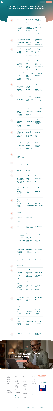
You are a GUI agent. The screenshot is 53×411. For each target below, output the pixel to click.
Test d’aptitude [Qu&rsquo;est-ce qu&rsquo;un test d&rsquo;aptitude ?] (38, 323)
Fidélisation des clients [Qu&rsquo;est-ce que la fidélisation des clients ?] (20, 122)
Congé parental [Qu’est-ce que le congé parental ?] (20, 69)
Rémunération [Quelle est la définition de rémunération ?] (37, 281)
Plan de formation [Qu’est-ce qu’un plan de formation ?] (29, 233)
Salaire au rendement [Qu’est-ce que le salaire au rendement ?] (28, 300)
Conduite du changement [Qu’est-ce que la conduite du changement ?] (19, 64)
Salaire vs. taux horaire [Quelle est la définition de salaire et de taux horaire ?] (29, 304)
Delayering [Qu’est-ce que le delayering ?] (19, 83)
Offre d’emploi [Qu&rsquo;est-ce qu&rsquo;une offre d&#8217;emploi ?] (29, 217)
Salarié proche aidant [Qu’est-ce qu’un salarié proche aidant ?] (20, 307)
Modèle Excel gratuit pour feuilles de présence (25, 385)
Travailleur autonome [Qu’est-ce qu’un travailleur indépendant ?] (28, 327)
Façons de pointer (8, 383)
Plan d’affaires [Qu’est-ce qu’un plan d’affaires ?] (37, 237)
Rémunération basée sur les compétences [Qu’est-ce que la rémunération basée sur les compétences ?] (20, 286)
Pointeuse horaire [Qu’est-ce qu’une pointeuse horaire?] (29, 249)
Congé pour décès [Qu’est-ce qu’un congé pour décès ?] (38, 69)
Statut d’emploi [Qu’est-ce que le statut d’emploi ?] (29, 311)
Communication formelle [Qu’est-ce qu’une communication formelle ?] (20, 56)
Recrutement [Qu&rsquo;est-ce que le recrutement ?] (19, 272)
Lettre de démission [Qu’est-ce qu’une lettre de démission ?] (37, 175)
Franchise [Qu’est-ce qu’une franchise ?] (28, 125)
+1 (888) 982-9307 (43, 382)
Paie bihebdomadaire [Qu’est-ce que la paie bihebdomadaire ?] (29, 227)
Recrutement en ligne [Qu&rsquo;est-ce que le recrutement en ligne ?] (29, 273)
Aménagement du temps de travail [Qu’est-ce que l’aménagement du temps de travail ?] (20, 25)
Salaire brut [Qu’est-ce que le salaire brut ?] (37, 299)
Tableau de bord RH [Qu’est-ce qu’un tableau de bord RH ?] (20, 319)
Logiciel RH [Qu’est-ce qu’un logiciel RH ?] (19, 195)
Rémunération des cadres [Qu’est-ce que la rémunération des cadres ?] (38, 286)
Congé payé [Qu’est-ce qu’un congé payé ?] (28, 69)
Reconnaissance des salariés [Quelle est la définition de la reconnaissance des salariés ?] (38, 270)
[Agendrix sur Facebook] (15, 397)
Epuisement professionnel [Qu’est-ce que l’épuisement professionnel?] (37, 106)
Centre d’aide (17, 376)
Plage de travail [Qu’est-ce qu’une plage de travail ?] (29, 231)
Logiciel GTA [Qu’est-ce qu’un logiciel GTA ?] (37, 191)
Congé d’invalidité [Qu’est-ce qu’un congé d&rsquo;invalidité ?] (20, 66)
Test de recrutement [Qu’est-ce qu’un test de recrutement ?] (28, 324)
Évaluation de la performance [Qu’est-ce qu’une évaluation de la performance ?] (20, 115)
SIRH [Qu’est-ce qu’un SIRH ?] (18, 309)
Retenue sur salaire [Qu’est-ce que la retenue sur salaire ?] (30, 278)
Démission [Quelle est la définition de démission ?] (28, 89)
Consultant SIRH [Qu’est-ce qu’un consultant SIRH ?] (38, 70)
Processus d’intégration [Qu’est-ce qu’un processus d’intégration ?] (28, 257)
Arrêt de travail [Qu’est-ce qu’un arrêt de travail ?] (38, 27)
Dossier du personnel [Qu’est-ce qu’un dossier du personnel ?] (28, 87)
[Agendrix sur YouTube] (20, 397)
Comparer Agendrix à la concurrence (25, 398)
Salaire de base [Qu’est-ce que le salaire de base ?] (20, 302)
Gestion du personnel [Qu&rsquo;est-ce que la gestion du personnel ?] (37, 136)
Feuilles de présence (8, 381)
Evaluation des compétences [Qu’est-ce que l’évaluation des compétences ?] (29, 109)
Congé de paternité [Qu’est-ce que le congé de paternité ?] (39, 66)
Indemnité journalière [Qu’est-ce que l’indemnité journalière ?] (37, 162)
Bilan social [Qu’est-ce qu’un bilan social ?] (37, 42)
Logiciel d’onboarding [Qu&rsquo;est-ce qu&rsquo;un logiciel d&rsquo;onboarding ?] (20, 185)
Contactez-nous (34, 379)
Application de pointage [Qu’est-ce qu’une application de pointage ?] (20, 28)
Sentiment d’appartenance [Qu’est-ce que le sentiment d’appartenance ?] (38, 307)
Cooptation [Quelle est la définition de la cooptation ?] (19, 75)
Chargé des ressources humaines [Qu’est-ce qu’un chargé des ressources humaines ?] (19, 52)
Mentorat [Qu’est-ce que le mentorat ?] (27, 203)
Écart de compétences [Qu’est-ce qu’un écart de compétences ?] (19, 112)
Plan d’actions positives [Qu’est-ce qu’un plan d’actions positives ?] (29, 238)
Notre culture (34, 376)
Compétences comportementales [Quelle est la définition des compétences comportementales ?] (38, 58)
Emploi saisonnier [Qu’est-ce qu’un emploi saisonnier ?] (20, 96)
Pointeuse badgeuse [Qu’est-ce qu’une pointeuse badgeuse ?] (28, 247)
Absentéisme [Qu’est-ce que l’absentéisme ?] (19, 19)
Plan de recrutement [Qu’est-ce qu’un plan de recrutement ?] (37, 234)
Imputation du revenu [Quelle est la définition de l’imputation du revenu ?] (20, 162)
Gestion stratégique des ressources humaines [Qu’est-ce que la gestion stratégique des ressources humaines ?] (38, 139)
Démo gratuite (17, 380)
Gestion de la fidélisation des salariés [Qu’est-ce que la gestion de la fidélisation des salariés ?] (20, 132)
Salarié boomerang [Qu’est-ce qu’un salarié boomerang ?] (38, 303)
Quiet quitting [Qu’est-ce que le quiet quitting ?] (20, 265)
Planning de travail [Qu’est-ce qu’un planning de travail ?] (21, 240)
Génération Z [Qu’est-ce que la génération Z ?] (19, 148)
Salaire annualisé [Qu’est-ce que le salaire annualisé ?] (38, 297)
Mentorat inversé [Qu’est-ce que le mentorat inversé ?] (38, 203)
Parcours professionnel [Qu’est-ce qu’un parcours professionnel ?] (19, 230)
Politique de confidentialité (34, 383)
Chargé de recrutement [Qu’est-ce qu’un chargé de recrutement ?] (37, 49)
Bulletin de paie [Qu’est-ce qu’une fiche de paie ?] (29, 44)
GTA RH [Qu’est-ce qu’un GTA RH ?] (36, 142)
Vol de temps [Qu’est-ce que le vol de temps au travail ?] (28, 333)
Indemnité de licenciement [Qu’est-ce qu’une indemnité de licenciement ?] (28, 162)
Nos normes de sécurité (17, 384)
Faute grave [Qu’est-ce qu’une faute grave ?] (19, 119)
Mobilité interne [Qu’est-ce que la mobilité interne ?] (20, 208)
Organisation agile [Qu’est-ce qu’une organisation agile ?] (38, 219)
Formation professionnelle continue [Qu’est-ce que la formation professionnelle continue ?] (20, 126)
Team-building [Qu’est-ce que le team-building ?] (38, 321)
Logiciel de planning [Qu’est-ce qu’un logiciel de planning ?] (37, 188)
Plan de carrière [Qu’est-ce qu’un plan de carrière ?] (38, 231)
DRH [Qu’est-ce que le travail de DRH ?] (36, 86)
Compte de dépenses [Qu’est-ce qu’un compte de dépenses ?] (37, 56)
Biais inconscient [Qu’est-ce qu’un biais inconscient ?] (20, 42)
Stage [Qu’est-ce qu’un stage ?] (18, 311)
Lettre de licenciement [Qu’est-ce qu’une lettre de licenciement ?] (28, 179)
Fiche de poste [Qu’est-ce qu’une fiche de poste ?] (38, 119)
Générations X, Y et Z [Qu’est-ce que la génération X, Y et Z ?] (29, 149)
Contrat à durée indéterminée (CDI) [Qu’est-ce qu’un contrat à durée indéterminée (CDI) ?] (38, 73)
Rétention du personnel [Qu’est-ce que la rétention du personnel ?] (19, 292)
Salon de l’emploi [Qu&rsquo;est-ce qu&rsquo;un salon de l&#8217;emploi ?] (29, 306)
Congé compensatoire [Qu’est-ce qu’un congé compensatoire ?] (38, 64)
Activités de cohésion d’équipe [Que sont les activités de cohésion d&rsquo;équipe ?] (20, 22)
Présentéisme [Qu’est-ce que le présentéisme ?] (28, 259)
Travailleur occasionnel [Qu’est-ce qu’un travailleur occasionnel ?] (37, 327)
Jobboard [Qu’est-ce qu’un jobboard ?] (19, 170)
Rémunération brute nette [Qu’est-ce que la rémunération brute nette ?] (29, 286)
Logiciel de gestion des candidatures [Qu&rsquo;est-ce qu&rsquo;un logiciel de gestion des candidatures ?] (38, 185)
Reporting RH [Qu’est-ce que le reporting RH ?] (19, 275)
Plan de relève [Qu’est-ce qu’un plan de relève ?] (20, 237)
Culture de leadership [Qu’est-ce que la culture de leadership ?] (19, 79)
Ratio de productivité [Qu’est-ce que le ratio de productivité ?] (19, 270)
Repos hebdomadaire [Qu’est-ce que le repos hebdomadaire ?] (29, 276)
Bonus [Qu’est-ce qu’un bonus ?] (18, 44)
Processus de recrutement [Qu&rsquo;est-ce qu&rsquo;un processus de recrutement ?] (19, 257)
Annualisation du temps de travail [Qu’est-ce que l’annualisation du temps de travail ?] (29, 25)
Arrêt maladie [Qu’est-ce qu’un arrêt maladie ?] (19, 30)
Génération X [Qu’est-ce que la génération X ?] (28, 145)
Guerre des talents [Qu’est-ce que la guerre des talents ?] (20, 145)
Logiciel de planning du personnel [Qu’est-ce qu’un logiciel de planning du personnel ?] (19, 192)
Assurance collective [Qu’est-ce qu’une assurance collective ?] (28, 31)
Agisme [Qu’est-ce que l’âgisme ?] (27, 22)
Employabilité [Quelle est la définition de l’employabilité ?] (28, 96)
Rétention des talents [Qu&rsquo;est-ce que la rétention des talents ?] (37, 290)
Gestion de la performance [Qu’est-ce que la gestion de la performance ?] (28, 132)
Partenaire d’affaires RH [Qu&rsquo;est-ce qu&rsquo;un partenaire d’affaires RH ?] (37, 230)
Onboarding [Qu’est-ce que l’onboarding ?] (19, 219)
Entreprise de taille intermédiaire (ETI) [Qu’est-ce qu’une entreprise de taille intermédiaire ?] (21, 104)
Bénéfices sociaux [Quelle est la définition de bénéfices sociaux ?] (38, 44)
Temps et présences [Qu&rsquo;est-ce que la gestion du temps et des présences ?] (19, 324)
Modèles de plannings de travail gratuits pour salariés (25, 388)
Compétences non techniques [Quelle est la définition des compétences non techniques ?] (20, 61)
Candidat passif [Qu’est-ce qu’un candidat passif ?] (20, 48)
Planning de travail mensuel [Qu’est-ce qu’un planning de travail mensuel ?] (29, 241)
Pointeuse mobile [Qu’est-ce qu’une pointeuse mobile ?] (38, 249)
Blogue (24, 376)
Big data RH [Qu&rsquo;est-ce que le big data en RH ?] (28, 42)
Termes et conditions (33, 381)
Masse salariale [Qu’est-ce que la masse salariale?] (20, 203)
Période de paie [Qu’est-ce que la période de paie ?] (38, 259)
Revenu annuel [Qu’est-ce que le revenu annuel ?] (38, 278)
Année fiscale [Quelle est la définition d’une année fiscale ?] (37, 24)
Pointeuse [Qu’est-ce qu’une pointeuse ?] (19, 246)
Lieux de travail (9, 392)
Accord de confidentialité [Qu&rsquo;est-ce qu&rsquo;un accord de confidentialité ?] (38, 20)
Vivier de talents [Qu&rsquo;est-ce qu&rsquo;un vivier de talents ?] (20, 333)
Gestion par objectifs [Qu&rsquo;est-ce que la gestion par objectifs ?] (28, 139)
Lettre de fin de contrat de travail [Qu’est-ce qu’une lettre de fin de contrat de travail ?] (20, 179)
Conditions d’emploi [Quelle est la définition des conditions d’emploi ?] (37, 61)
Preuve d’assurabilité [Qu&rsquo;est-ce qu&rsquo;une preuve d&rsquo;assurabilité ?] (28, 255)
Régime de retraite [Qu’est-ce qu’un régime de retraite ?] (29, 281)
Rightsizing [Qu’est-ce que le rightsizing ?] (19, 279)
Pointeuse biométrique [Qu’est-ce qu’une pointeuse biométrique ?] (37, 247)
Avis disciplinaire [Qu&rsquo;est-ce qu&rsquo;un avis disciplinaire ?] (38, 33)
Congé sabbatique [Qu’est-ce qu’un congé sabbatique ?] (20, 70)
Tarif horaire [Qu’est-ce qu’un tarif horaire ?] (28, 318)
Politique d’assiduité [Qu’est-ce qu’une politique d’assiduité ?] (37, 252)
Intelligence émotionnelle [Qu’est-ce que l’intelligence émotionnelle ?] (28, 165)
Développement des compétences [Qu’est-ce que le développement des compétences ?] (38, 90)
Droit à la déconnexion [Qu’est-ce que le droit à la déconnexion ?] (19, 90)
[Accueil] (3, 2)
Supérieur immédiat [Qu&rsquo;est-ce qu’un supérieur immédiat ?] (28, 314)
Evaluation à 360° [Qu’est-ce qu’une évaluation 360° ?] (38, 108)
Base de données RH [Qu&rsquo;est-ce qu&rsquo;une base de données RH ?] (38, 40)
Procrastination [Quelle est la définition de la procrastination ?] (38, 256)
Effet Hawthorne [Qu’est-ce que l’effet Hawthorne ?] (38, 94)
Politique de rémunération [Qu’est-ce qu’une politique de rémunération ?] (19, 252)
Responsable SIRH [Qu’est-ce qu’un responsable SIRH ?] (20, 278)
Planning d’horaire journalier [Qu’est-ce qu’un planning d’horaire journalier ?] (29, 244)
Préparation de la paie (9, 385)
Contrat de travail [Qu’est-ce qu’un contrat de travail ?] (20, 72)
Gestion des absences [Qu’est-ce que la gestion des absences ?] (19, 136)
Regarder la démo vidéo (17, 382)
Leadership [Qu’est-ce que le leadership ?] (19, 174)
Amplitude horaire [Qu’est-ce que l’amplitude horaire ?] (38, 22)
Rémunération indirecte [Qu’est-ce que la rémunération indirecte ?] (29, 290)
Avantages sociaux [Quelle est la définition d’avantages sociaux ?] (29, 33)
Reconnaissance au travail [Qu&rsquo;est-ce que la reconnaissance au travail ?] (30, 270)
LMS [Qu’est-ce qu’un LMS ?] (35, 181)
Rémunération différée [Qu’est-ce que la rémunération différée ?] (20, 290)
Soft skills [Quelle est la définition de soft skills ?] (28, 309)
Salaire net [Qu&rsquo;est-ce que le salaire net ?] (37, 302)
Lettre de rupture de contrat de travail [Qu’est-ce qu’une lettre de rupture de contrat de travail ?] (20, 182)
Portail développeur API (17, 389)
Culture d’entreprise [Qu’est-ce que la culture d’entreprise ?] (28, 79)
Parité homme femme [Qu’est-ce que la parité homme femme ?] (29, 230)
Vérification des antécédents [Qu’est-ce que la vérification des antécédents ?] (38, 334)
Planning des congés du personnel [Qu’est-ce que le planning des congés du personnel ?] (37, 241)
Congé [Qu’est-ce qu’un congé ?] (27, 63)
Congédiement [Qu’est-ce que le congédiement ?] (29, 70)
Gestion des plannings (9, 377)
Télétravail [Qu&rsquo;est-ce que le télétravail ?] (19, 328)
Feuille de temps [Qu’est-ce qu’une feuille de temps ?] (29, 119)
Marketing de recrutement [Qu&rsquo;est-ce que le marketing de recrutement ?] (28, 200)
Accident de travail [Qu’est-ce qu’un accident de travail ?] (29, 19)
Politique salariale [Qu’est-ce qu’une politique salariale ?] (20, 254)
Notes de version (17, 387)
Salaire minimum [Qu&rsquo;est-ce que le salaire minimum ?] (29, 302)
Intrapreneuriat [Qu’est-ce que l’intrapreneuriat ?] (38, 164)
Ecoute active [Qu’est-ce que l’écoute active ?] (28, 94)
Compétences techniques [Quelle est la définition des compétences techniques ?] (28, 61)
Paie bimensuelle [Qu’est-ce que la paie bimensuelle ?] (38, 226)
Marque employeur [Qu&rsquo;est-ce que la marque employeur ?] (38, 199)
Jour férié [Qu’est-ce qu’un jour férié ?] (28, 170)
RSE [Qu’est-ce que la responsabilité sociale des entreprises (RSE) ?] (26, 279)
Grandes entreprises (33, 391)
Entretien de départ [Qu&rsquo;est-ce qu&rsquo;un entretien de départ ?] (37, 104)
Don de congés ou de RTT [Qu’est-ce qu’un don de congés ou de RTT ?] (20, 87)
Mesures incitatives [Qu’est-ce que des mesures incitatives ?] (30, 205)
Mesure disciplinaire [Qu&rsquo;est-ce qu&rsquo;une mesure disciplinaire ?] (19, 206)
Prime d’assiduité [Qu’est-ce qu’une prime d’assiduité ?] (38, 254)
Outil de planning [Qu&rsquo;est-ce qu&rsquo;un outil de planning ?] (20, 221)
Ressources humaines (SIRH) (9, 391)
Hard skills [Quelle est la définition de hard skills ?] (19, 153)
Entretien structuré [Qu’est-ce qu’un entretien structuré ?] (30, 105)
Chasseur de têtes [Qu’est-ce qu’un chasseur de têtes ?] (29, 51)
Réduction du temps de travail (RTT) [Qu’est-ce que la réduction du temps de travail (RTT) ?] (20, 282)
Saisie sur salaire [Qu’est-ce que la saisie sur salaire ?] (20, 297)
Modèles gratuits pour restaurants (25, 391)
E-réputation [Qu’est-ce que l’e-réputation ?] (19, 94)
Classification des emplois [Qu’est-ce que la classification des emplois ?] (38, 52)
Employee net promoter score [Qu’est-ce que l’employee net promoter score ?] (38, 97)
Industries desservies (33, 389)
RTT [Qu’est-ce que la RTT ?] (35, 279)
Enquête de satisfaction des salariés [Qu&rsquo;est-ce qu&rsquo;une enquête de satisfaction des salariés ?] (38, 100)
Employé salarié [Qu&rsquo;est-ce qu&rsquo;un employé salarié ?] (20, 99)
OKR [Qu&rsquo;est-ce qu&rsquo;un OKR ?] (35, 217)
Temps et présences (8, 379)
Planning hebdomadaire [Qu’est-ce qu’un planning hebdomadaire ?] (38, 244)
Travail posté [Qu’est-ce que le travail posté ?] (19, 326)
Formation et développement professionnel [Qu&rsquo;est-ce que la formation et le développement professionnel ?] (38, 122)
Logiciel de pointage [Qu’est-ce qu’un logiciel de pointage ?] (28, 192)
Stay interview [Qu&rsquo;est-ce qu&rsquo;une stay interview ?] (37, 311)
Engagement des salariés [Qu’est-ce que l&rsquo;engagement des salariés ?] (29, 100)
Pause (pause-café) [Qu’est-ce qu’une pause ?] (21, 231)
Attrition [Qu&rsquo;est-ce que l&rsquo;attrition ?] (36, 30)
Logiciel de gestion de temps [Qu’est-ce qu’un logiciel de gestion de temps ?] (30, 185)
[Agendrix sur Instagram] (18, 397)
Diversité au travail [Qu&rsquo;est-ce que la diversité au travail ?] (29, 83)
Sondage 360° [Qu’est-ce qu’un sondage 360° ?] (37, 309)
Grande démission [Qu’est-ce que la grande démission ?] (20, 142)
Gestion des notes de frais (9, 387)
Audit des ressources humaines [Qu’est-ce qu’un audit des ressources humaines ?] (19, 34)
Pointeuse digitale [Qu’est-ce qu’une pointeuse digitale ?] (20, 249)
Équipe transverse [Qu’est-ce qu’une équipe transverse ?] (29, 111)
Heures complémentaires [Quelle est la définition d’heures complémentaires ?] (29, 154)
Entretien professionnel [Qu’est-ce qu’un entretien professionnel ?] (19, 106)
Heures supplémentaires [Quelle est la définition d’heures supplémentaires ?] (20, 157)
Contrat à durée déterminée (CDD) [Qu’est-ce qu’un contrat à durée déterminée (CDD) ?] (29, 73)
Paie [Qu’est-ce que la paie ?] (18, 226)
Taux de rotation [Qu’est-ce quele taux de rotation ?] (20, 321)
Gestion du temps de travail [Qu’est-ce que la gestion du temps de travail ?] (20, 139)
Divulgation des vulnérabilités (17, 393)
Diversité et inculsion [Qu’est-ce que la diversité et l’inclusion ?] (37, 84)
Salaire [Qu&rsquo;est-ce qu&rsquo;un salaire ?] (27, 297)
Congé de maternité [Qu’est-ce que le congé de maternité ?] (28, 67)
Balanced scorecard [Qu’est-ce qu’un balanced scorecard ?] (28, 40)
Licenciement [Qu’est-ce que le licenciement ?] (28, 181)
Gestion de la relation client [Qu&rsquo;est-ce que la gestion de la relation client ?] (37, 132)
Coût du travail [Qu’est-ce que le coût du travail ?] (38, 75)
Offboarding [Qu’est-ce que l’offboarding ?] (19, 217)
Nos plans (33, 396)
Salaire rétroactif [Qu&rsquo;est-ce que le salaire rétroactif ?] (20, 303)
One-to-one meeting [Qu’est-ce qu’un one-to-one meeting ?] (28, 219)
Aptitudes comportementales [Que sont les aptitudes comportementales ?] (30, 28)
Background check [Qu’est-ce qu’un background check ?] (21, 39)
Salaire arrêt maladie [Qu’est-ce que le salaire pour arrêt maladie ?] (19, 300)
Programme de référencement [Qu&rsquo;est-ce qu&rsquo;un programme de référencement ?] (20, 260)
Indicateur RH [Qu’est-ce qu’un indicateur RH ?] (20, 164)
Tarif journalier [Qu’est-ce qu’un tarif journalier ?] (38, 318)
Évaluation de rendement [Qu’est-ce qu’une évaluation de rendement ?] (28, 115)
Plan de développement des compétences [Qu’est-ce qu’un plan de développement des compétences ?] (20, 234)
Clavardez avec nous (17, 378)
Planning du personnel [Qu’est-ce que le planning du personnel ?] (19, 244)
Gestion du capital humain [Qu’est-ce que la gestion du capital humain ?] (29, 136)
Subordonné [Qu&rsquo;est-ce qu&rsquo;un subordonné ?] (19, 313)
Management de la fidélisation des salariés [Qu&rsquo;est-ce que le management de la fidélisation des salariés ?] (21, 200)
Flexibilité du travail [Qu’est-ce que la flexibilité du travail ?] (30, 121)
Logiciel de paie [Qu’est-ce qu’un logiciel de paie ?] (29, 187)
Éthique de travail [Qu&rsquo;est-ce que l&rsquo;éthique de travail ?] (38, 111)
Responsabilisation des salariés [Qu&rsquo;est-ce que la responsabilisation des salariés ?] (38, 276)
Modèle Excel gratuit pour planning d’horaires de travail (25, 381)
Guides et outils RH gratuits (25, 378)
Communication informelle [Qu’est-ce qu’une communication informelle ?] (29, 56)
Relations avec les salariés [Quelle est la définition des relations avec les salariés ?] (38, 273)
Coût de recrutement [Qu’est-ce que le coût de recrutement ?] (28, 76)
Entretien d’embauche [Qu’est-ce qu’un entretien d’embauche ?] (28, 104)
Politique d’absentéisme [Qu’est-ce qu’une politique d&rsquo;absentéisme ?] (29, 252)
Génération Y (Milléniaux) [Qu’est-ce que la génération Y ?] (37, 146)
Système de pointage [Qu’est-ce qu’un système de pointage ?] (37, 314)
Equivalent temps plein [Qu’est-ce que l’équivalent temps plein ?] (20, 109)
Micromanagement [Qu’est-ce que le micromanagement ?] (39, 205)
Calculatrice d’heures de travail (25, 394)
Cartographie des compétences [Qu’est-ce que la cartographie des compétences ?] (29, 49)
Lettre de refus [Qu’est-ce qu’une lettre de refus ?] (38, 178)
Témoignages (34, 387)
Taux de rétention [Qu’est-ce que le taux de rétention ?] (29, 321)
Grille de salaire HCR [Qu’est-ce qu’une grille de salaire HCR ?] (29, 143)
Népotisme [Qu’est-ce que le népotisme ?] (19, 212)
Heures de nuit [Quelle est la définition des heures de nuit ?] (38, 153)
